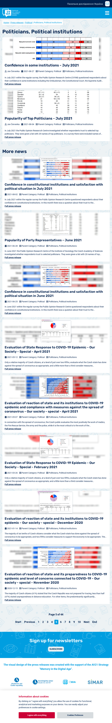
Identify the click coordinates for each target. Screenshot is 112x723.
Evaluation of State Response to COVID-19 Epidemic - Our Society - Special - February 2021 (50, 465)
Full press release (13, 84)
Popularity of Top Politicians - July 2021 (38, 118)
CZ (107, 3)
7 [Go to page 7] (65, 621)
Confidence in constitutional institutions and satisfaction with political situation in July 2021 (54, 187)
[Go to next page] (87, 622)
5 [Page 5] (56, 621)
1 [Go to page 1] (38, 621)
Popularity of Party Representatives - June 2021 (43, 240)
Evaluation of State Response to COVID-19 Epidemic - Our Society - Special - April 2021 (50, 349)
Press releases (16, 22)
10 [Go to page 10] (79, 621)
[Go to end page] (94, 622)
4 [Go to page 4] (52, 621)
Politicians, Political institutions (79, 71)
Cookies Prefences (75, 715)
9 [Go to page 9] (74, 621)
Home (6, 22)
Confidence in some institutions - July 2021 (42, 65)
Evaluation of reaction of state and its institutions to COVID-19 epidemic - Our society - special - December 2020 (54, 521)
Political (28, 22)
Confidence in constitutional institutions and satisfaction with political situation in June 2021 (54, 294)
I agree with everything (36, 715)
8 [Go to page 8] (69, 621)
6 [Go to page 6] (61, 621)
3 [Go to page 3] (47, 621)
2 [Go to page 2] (43, 621)
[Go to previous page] (29, 622)
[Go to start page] (18, 622)
